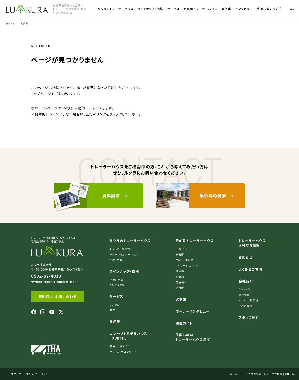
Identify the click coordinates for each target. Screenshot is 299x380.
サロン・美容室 (185, 259)
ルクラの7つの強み (121, 248)
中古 (112, 310)
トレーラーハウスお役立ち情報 (252, 243)
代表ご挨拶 (245, 306)
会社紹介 (246, 281)
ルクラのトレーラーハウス (116, 9)
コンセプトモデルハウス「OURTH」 (128, 336)
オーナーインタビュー (193, 311)
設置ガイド (184, 322)
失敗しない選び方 (269, 9)
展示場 (114, 321)
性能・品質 (115, 259)
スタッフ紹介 (249, 317)
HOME (10, 23)
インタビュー (244, 9)
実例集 (226, 9)
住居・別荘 (182, 248)
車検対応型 (116, 279)
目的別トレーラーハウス (200, 9)
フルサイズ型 (117, 285)
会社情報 (244, 294)
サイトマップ (14, 374)
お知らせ (245, 257)
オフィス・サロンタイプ (123, 351)
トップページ (41, 93)
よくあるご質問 (250, 269)
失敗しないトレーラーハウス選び (193, 337)
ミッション (245, 289)
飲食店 (180, 271)
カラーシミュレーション (123, 254)
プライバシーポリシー (38, 374)
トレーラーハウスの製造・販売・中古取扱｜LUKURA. (264, 374)
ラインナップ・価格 (150, 9)
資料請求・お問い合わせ (58, 296)
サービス (173, 9)
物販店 (180, 276)
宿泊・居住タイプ (119, 346)
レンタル (114, 304)
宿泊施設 (181, 282)
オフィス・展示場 (249, 300)
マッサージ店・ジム (187, 265)
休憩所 (180, 287)
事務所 (180, 254)
